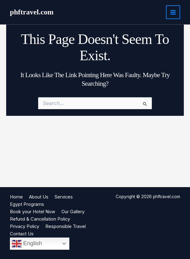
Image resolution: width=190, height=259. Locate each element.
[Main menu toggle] (173, 12)
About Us (38, 197)
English (27, 244)
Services (64, 197)
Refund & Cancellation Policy (40, 219)
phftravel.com (32, 12)
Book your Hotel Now (32, 211)
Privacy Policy (24, 226)
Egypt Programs (27, 204)
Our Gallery (73, 211)
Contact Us (22, 234)
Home (16, 197)
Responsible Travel (65, 226)
